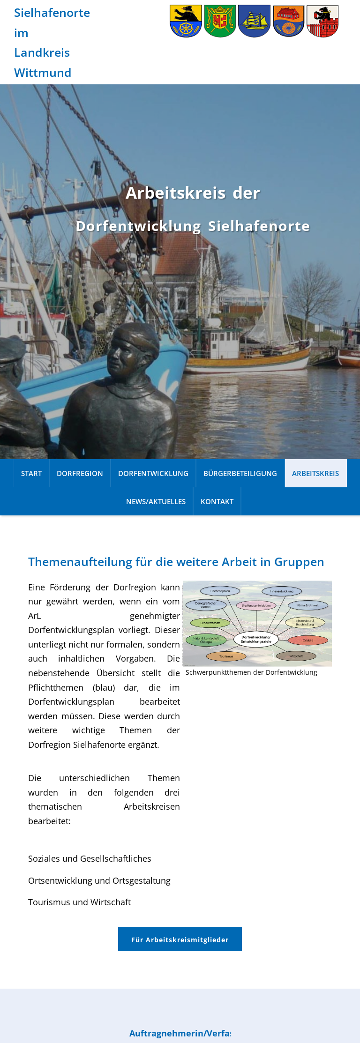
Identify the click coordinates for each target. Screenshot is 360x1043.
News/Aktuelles (156, 501)
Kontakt (217, 501)
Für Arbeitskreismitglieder (180, 939)
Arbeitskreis (315, 473)
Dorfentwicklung (153, 473)
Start (31, 473)
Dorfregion (80, 473)
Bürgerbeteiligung (240, 473)
